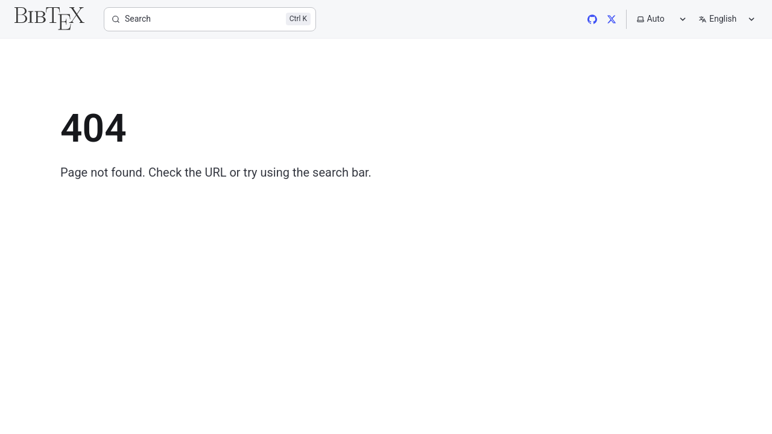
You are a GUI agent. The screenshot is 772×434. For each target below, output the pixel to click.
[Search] (210, 19)
